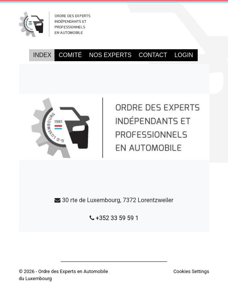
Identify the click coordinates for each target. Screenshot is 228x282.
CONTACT (153, 55)
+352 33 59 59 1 (117, 218)
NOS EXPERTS (110, 55)
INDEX (42, 55)
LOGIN (183, 55)
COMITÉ (70, 55)
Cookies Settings (191, 271)
